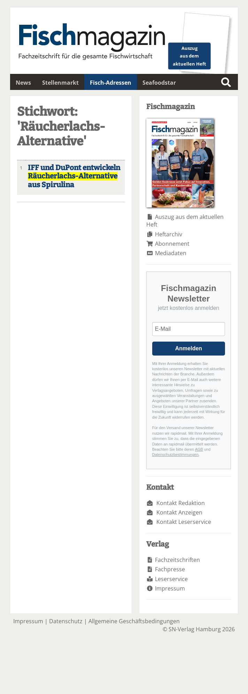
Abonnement (172, 243)
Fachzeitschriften (177, 560)
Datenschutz (66, 621)
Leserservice (171, 579)
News (23, 82)
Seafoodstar (159, 82)
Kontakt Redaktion (180, 503)
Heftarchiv (168, 234)
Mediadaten (170, 253)
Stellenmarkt (60, 82)
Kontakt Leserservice (183, 522)
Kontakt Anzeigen (179, 512)
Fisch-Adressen (110, 82)
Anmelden (188, 348)
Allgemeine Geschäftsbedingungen (134, 621)
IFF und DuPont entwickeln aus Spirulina (74, 176)
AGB (199, 449)
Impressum (170, 588)
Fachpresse (170, 569)
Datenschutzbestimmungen (175, 454)
